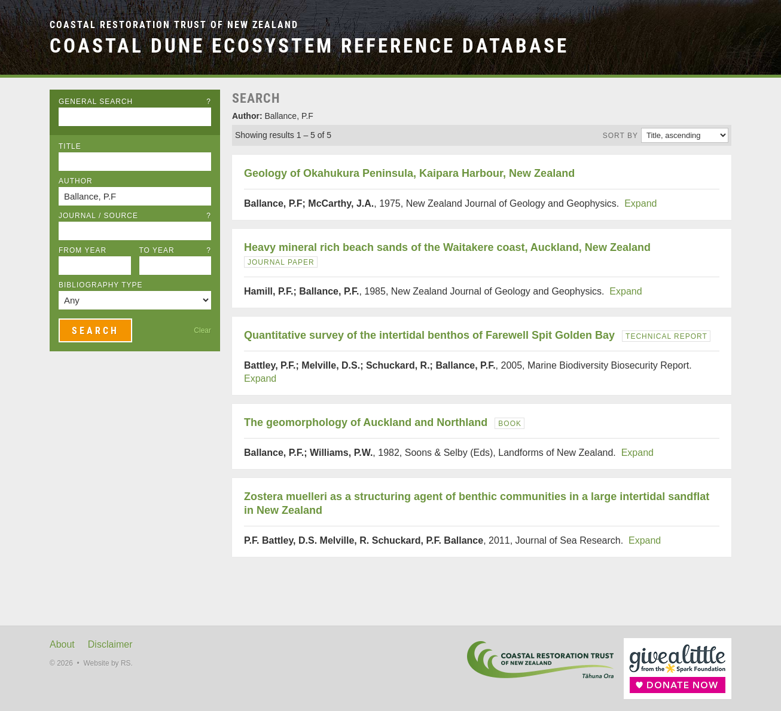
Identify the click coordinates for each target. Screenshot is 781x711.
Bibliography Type (101, 285)
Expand (640, 203)
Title (70, 146)
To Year (175, 250)
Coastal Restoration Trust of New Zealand (174, 24)
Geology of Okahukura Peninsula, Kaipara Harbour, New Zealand (409, 173)
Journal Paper (281, 262)
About (62, 644)
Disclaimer (110, 644)
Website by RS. (107, 663)
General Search (135, 101)
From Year (82, 250)
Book (509, 423)
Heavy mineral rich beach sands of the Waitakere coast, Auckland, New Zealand (447, 247)
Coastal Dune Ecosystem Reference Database (309, 45)
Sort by (620, 135)
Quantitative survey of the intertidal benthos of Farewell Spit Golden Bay (429, 335)
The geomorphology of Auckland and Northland (365, 422)
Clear (202, 330)
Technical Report (666, 336)
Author (76, 181)
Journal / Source (135, 216)
